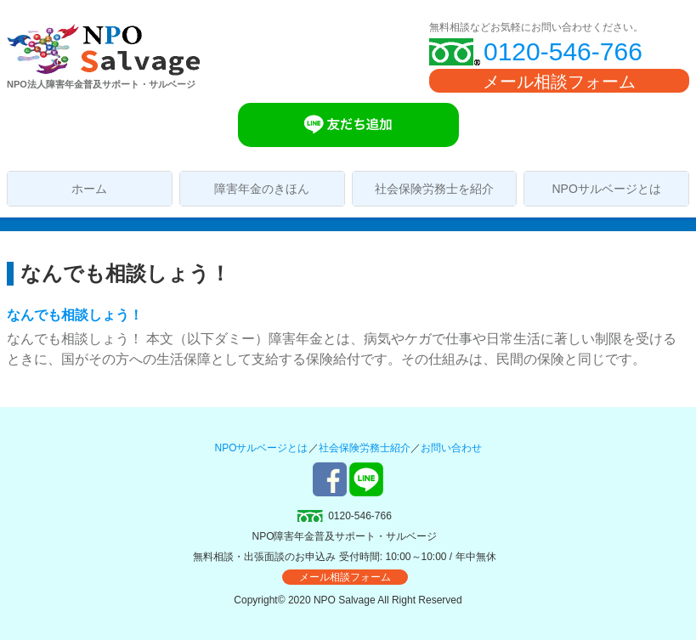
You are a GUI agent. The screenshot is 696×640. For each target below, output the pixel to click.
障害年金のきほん (261, 188)
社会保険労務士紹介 (364, 448)
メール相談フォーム (559, 81)
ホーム (89, 188)
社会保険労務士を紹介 (434, 188)
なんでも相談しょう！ (75, 315)
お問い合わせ (451, 448)
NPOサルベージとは (606, 188)
